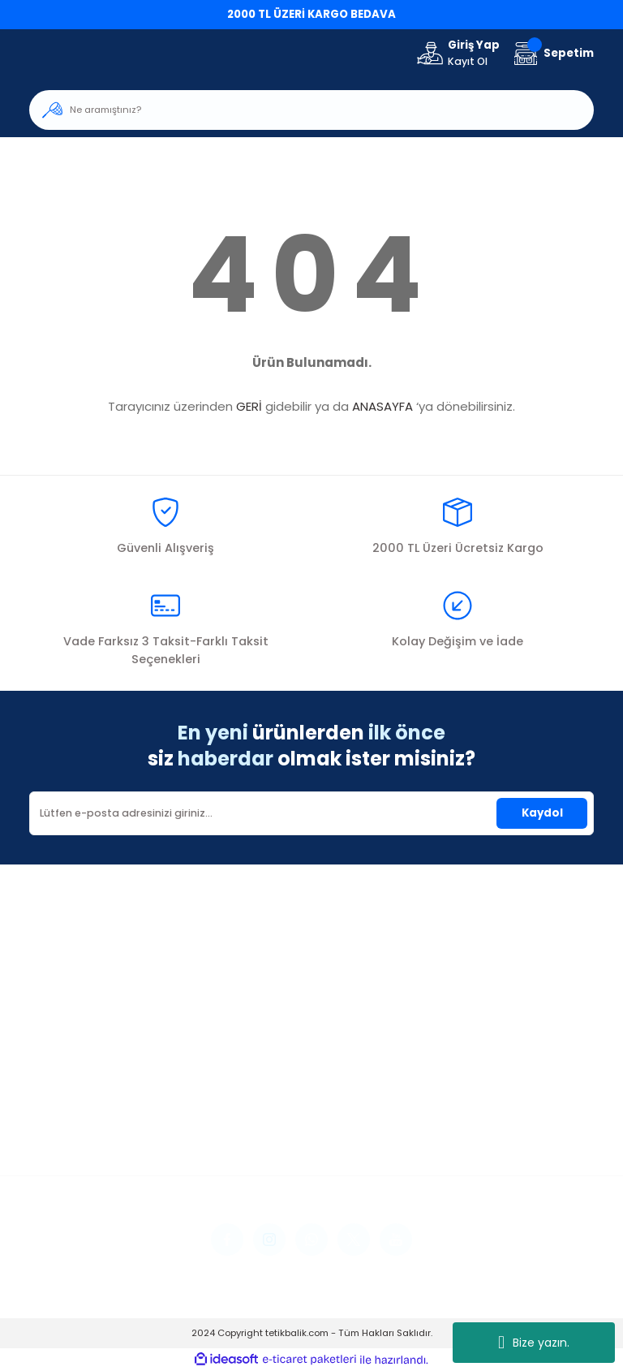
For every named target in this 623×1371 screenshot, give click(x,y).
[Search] (311, 110)
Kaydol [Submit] (542, 813)
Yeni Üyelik (57, 1080)
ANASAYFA (382, 406)
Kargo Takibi (258, 1146)
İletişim (243, 1080)
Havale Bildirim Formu (284, 1124)
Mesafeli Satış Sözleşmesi (489, 1080)
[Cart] (551, 53)
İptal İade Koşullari (471, 1124)
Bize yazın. (533, 1343)
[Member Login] (457, 54)
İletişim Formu (262, 1102)
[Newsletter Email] (311, 813)
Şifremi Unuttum (73, 1124)
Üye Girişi (53, 1102)
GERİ (249, 406)
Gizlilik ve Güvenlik (468, 1102)
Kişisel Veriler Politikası (479, 1146)
